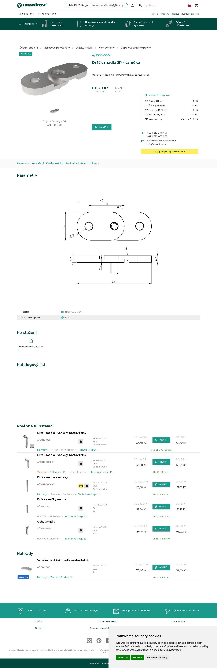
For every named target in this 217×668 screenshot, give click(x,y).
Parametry (23, 153)
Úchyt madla (46, 511)
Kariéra (38, 614)
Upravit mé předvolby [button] (157, 657)
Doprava (175, 14)
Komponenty (107, 37)
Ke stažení (38, 153)
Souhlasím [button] (123, 657)
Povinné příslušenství (64, 439)
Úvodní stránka (28, 37)
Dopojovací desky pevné (136, 37)
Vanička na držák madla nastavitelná (62, 550)
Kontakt (154, 14)
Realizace (178, 623)
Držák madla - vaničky (52, 467)
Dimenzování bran (179, 619)
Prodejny (165, 14)
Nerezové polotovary (57, 37)
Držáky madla (84, 37)
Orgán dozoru (108, 619)
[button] (54, 100)
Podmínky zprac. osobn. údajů (38, 623)
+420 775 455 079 (157, 126)
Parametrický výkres (31, 336)
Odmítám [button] (137, 657)
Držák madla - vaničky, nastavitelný (61, 422)
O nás (38, 609)
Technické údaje (89, 439)
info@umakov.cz (156, 133)
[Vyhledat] (161, 5)
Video (178, 614)
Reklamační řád (108, 623)
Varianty (43, 461)
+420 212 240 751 (26, 14)
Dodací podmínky (108, 614)
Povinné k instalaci (77, 153)
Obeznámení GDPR (38, 628)
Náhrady (95, 153)
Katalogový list (54, 153)
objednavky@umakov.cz (161, 130)
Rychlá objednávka (190, 14)
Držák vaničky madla (51, 489)
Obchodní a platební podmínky (108, 609)
